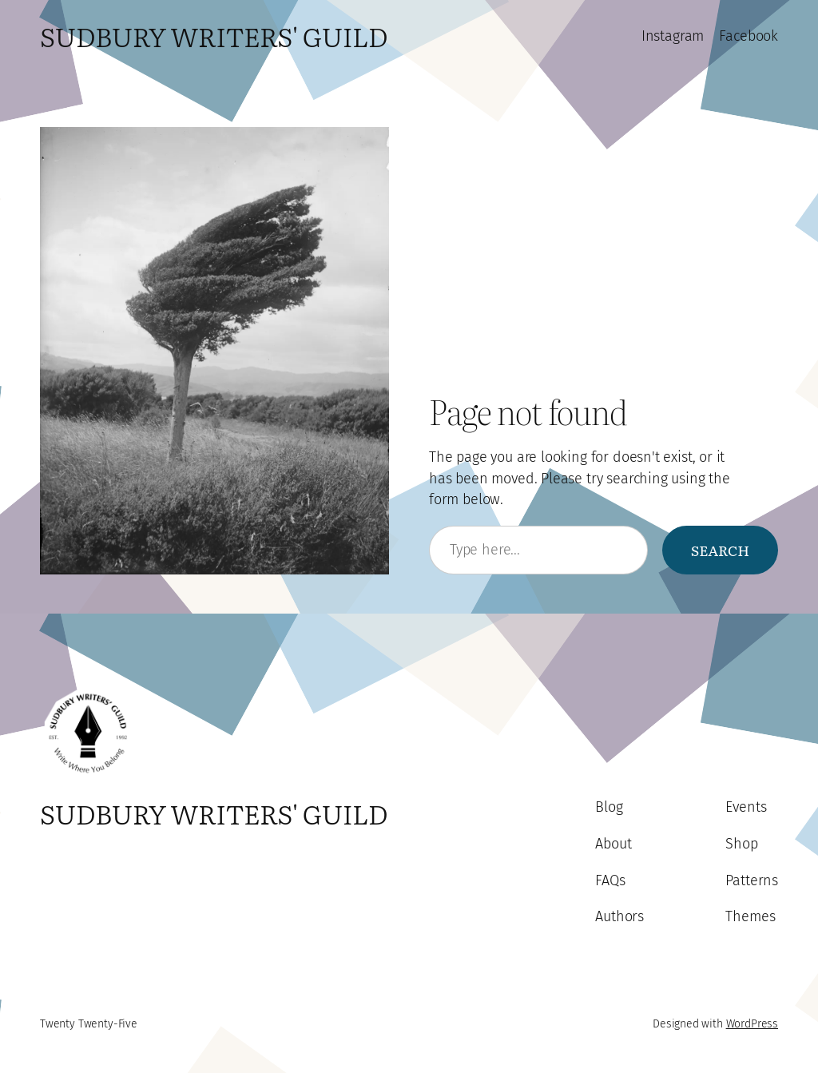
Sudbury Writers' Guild (213, 35)
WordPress (752, 1024)
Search (720, 549)
